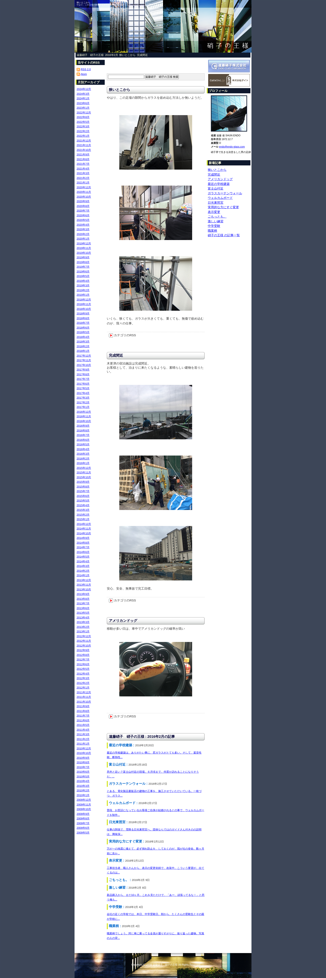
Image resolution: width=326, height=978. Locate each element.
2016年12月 (84, 411)
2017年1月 (83, 407)
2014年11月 (84, 528)
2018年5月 (83, 332)
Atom (84, 74)
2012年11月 (84, 640)
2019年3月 (83, 285)
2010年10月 (84, 753)
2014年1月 (83, 575)
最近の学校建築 (219, 184)
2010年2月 (83, 790)
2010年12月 (84, 748)
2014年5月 (83, 556)
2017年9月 (83, 369)
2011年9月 (83, 706)
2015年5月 (83, 500)
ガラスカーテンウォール (225, 193)
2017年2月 (83, 402)
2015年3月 (83, 509)
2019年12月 (84, 243)
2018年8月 (83, 318)
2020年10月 (84, 196)
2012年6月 (83, 664)
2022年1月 (83, 135)
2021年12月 (84, 140)
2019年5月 (83, 276)
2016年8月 (83, 430)
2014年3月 (83, 566)
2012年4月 (83, 673)
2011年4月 (83, 729)
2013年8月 (83, 598)
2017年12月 (84, 355)
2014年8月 (83, 542)
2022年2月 (83, 131)
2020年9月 (83, 201)
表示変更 (214, 212)
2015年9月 (83, 481)
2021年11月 (84, 145)
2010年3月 (83, 785)
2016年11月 (84, 416)
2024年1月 (83, 98)
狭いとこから (127, 55)
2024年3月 (83, 93)
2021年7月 (83, 163)
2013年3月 (83, 622)
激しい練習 (215, 221)
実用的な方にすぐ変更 (223, 207)
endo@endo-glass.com (232, 146)
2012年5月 (83, 668)
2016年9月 (83, 425)
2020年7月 (83, 210)
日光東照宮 (215, 202)
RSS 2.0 (86, 69)
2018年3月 (83, 341)
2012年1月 (83, 687)
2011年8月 (83, 711)
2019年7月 (83, 266)
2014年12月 (84, 524)
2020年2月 (83, 234)
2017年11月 (84, 360)
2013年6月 (83, 608)
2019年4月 (83, 280)
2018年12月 (84, 299)
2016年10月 (84, 421)
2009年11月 (84, 804)
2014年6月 (83, 552)
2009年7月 (83, 823)
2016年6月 (83, 439)
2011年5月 (83, 725)
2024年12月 (84, 89)
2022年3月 (83, 126)
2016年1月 (83, 463)
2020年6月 (83, 215)
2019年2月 (83, 290)
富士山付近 (215, 188)
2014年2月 (83, 570)
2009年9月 (83, 813)
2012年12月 (84, 636)
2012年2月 (83, 683)
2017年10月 (84, 365)
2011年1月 (83, 743)
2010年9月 (83, 757)
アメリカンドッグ (123, 621)
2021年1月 (83, 182)
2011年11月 (84, 696)
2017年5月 (83, 388)
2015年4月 (83, 505)
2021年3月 (83, 173)
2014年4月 (83, 561)
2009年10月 (84, 809)
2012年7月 (83, 659)
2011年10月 (84, 701)
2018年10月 (84, 308)
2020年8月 (83, 206)
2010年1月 (83, 795)
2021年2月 (83, 178)
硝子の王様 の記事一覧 (224, 235)
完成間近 (142, 55)
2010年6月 (83, 771)
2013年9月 (83, 594)
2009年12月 (84, 799)
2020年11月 (84, 191)
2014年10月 (84, 533)
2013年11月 (84, 584)
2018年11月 (84, 304)
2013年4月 (83, 617)
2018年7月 (83, 322)
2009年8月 (83, 818)
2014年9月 (83, 538)
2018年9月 (83, 313)
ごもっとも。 (217, 216)
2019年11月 (84, 248)
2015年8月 (83, 486)
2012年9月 (83, 650)
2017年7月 (83, 379)
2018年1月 (83, 350)
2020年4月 (83, 224)
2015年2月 (83, 514)
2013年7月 (83, 603)
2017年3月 (83, 397)
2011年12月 (84, 692)
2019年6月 (83, 271)
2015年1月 (83, 519)
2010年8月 (83, 762)
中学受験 (214, 226)
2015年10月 (84, 477)
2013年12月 (84, 580)
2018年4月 (83, 337)
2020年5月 (83, 220)
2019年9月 (83, 257)
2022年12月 (84, 112)
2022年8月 (83, 117)
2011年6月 (83, 720)
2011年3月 (83, 734)
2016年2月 (111, 55)
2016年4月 (83, 449)
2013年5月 (83, 612)
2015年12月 (84, 467)
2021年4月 (83, 168)
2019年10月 (84, 252)
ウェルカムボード (220, 198)
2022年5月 (83, 121)
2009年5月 (83, 832)
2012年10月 (84, 645)
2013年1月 (83, 631)
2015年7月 (83, 491)
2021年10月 (84, 150)
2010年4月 (83, 781)
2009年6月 (83, 827)
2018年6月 (83, 327)
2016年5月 (83, 444)
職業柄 (212, 230)
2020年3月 (83, 229)
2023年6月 (83, 103)
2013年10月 (84, 589)
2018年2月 (83, 346)
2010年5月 (83, 776)
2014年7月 (83, 547)
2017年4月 (83, 393)
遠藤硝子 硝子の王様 (90, 55)
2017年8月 (83, 374)
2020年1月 (83, 238)
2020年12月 (84, 187)
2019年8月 (83, 262)
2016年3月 (83, 453)
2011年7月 (83, 715)
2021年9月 (83, 154)
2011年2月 (83, 739)
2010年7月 (83, 767)
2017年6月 (83, 383)
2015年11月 (84, 472)
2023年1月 (83, 107)
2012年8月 (83, 655)
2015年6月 (83, 496)
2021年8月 (83, 159)
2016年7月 (83, 435)
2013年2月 (83, 626)
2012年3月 (83, 678)
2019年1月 (83, 294)
